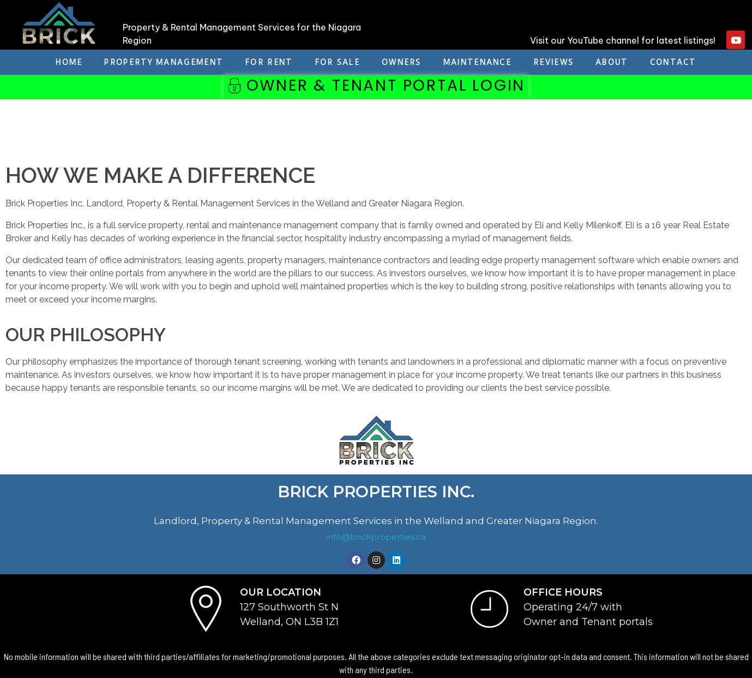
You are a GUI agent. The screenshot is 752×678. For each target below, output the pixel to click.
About (611, 62)
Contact (673, 62)
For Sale (337, 62)
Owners (402, 62)
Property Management (163, 62)
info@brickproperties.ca (376, 537)
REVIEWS (553, 62)
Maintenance (477, 62)
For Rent (268, 62)
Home (69, 62)
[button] (376, 87)
